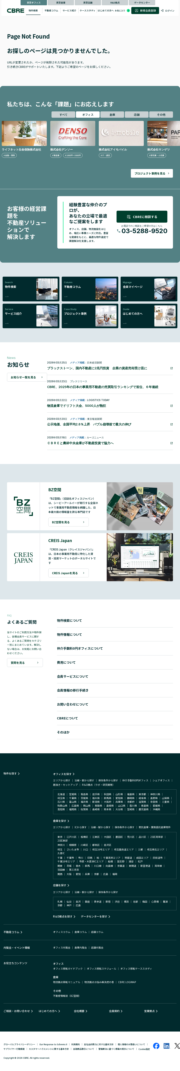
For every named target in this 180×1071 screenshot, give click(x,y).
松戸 (140, 861)
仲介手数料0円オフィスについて (80, 648)
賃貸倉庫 (60, 2)
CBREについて (67, 718)
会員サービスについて (72, 676)
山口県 (121, 805)
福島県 (130, 794)
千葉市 (70, 857)
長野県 (154, 798)
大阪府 (107, 801)
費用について (66, 662)
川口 (85, 849)
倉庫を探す (59, 821)
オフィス (88, 114)
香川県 (133, 805)
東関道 (132, 866)
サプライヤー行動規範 (14, 1048)
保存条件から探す (108, 780)
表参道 (97, 901)
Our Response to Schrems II (53, 1044)
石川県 (61, 801)
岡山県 (87, 805)
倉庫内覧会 (81, 947)
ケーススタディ (87, 10)
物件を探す (10, 773)
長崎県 (96, 809)
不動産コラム (51, 10)
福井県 (84, 801)
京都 (96, 874)
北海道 (61, 794)
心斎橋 (155, 901)
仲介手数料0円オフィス (135, 780)
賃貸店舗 (87, 2)
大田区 (107, 837)
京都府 (130, 801)
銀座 (87, 901)
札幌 (59, 901)
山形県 (119, 794)
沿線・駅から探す (84, 780)
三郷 (140, 849)
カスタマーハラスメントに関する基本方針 (49, 1048)
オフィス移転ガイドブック (68, 968)
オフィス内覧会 (61, 947)
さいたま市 (73, 849)
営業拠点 (149, 1011)
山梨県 (165, 798)
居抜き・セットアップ (65, 784)
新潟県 (96, 801)
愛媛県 (156, 805)
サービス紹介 (69, 10)
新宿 (108, 901)
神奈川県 (155, 794)
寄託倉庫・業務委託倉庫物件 (155, 827)
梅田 (144, 901)
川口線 (97, 866)
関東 (59, 866)
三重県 (165, 801)
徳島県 (145, 805)
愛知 (78, 874)
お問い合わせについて (72, 704)
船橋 (110, 861)
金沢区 (107, 845)
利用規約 (75, 1044)
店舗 (137, 114)
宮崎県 (130, 809)
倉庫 (112, 114)
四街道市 (158, 857)
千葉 (59, 857)
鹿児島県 (144, 809)
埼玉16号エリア (101, 849)
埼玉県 (61, 798)
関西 (59, 874)
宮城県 (72, 794)
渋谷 (117, 901)
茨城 (69, 866)
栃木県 (96, 798)
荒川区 (130, 837)
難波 (165, 901)
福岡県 (72, 809)
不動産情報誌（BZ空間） (67, 995)
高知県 (61, 809)
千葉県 (72, 798)
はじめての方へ (106, 10)
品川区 (142, 837)
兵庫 (87, 874)
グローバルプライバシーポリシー (19, 1044)
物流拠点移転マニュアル (66, 982)
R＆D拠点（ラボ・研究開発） (98, 784)
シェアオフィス (161, 780)
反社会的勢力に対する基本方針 (99, 1044)
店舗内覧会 (97, 947)
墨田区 (119, 837)
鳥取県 (98, 805)
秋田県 (107, 794)
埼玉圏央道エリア (124, 849)
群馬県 (107, 798)
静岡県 (130, 798)
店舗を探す (59, 885)
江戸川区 (71, 837)
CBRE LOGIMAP (127, 982)
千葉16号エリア (66, 861)
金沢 (78, 901)
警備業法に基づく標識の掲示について (116, 1048)
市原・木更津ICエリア (91, 861)
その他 (161, 114)
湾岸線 (158, 866)
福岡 (114, 874)
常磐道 (128, 857)
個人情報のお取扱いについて (131, 1044)
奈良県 (154, 801)
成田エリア (142, 857)
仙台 (69, 901)
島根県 (110, 805)
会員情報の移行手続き (73, 690)
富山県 (72, 801)
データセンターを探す (94, 916)
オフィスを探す (62, 774)
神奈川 (61, 845)
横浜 (126, 901)
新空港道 (145, 866)
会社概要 (79, 1011)
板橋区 (84, 837)
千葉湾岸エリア (111, 857)
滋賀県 (142, 801)
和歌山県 (62, 805)
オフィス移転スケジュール (101, 968)
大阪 (69, 874)
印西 (89, 857)
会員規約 (114, 1011)
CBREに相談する (142, 216)
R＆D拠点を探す (62, 916)
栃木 (78, 866)
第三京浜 (74, 869)
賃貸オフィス (34, 2)
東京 (59, 837)
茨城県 (84, 798)
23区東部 (62, 840)
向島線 (109, 866)
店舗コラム (97, 932)
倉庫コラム (81, 932)
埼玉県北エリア (155, 849)
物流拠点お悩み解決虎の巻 (99, 982)
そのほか (63, 732)
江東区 (96, 837)
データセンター (142, 2)
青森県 (84, 794)
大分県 (119, 809)
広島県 (75, 805)
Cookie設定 (144, 1048)
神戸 (69, 905)
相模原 (72, 845)
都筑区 (96, 845)
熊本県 (107, 809)
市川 (80, 857)
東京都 (142, 794)
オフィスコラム (61, 932)
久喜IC (61, 853)
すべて (63, 114)
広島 (105, 874)
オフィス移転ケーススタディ (136, 968)
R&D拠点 (115, 2)
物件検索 (33, 10)
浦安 (131, 861)
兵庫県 (119, 801)
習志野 (120, 861)
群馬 (87, 866)
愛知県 (119, 798)
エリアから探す (61, 780)
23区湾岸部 (156, 837)
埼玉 (59, 849)
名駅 (135, 901)
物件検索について (69, 620)
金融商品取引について (83, 1048)
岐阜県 (142, 798)
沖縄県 (156, 809)
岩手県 (96, 794)
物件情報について (69, 634)
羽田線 (61, 869)
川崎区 (84, 845)
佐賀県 (84, 809)
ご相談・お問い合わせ (17, 1011)
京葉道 (121, 866)
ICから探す (81, 827)
